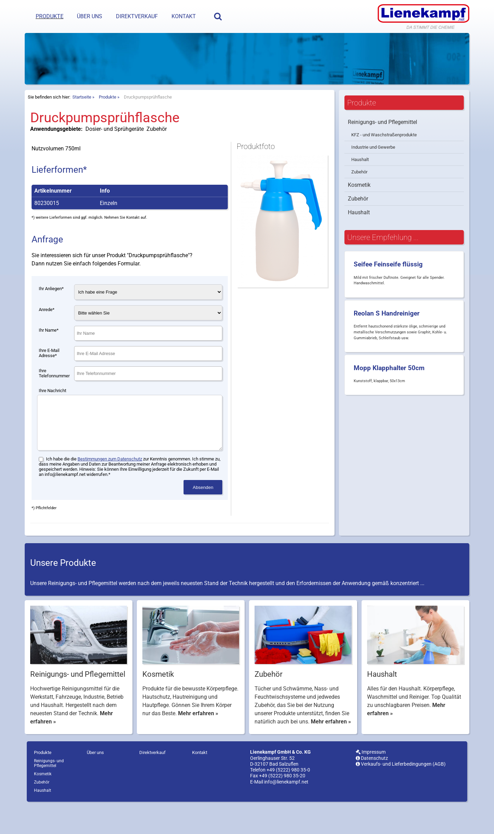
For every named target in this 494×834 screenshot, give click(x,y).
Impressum (371, 779)
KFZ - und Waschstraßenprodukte (384, 152)
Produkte (49, 16)
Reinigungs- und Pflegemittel (382, 139)
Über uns (89, 16)
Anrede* (47, 326)
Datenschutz (372, 786)
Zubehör (359, 189)
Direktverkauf (137, 16)
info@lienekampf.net (286, 809)
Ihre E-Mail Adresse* (49, 370)
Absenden (203, 514)
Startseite (81, 114)
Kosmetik (359, 202)
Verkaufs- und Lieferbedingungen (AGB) (401, 792)
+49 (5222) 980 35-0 (288, 797)
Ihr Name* (49, 347)
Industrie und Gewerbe (373, 164)
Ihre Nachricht (52, 407)
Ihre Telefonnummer (54, 390)
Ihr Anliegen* (51, 305)
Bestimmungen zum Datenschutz (110, 486)
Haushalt (360, 176)
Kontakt (184, 16)
